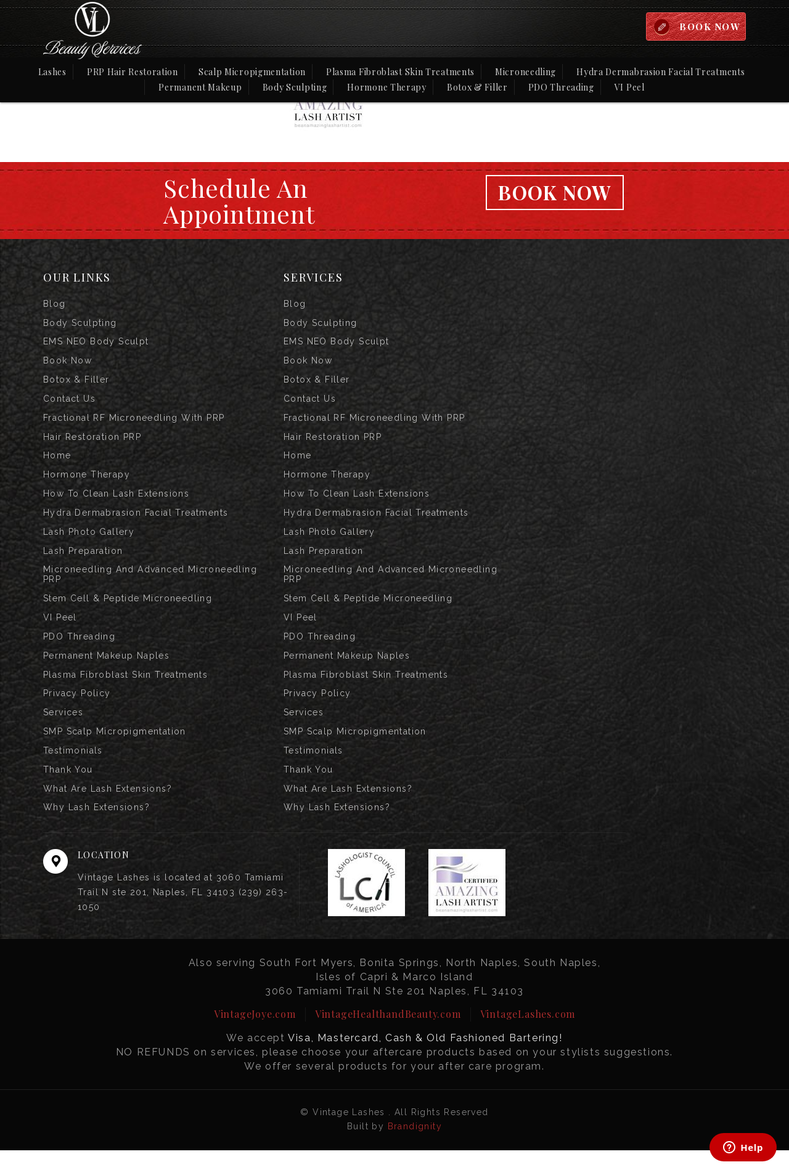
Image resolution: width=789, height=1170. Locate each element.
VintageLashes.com (528, 1033)
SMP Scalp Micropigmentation (114, 748)
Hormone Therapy (387, 88)
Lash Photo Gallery (88, 541)
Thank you (68, 787)
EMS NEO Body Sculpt (96, 344)
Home (57, 462)
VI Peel (630, 88)
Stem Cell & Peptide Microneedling (127, 610)
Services (63, 728)
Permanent (200, 87)
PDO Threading (561, 88)
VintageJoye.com (255, 1033)
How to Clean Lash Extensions (116, 501)
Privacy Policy (77, 708)
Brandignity (415, 1146)
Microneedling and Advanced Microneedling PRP (150, 585)
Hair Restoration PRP (92, 442)
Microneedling (525, 72)
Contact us (69, 403)
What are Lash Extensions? (107, 807)
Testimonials (73, 768)
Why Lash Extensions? (96, 827)
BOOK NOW (708, 26)
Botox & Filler (477, 88)
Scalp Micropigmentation (252, 72)
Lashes (52, 72)
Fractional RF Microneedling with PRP (133, 423)
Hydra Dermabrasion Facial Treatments (660, 72)
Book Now (554, 192)
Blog (54, 304)
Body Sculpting (295, 88)
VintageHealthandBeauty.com (388, 1033)
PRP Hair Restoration (132, 72)
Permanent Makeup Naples (106, 669)
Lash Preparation (83, 561)
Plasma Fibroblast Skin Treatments (400, 72)
